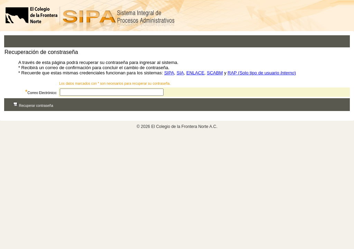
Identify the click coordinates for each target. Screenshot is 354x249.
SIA (180, 72)
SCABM (215, 72)
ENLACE (195, 72)
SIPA (169, 72)
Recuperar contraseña (33, 106)
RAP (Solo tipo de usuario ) (261, 72)
